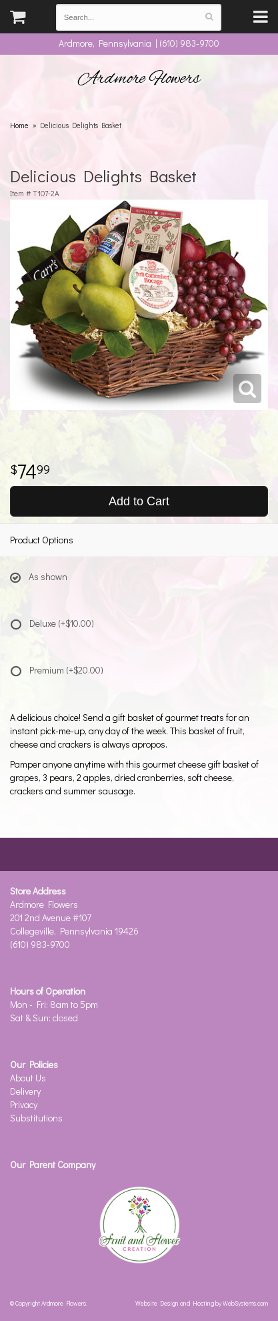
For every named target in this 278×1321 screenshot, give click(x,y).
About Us (28, 1077)
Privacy (23, 1104)
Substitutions (36, 1117)
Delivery (25, 1091)
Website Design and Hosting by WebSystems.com (201, 1303)
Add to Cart (139, 501)
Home (19, 125)
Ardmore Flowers (139, 78)
